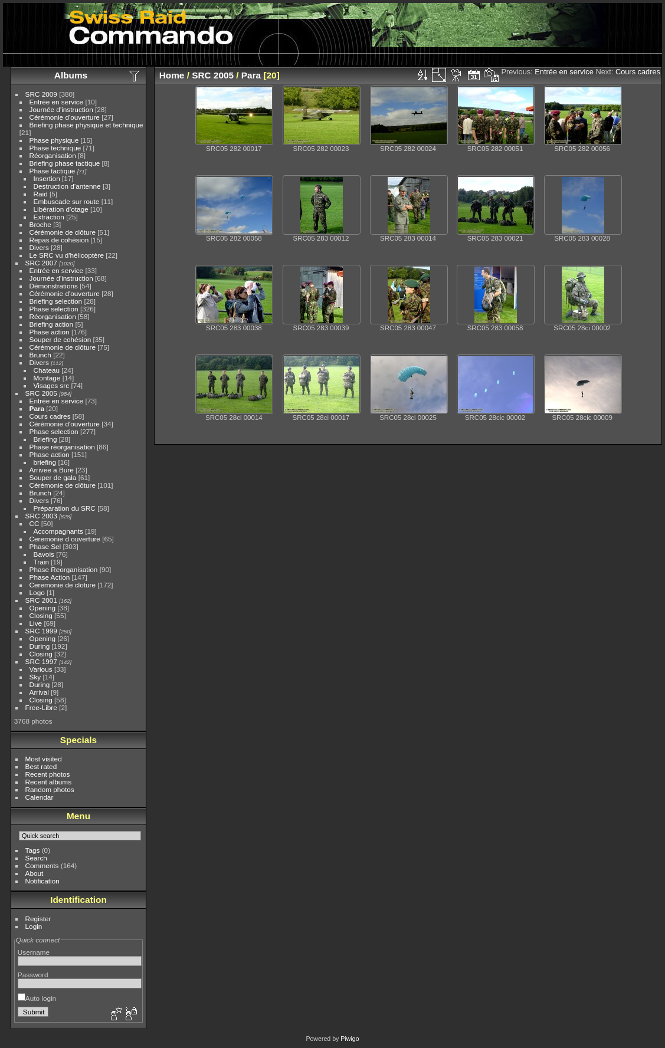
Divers (39, 247)
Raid (41, 194)
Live (36, 623)
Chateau (47, 370)
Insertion (47, 178)
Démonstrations (54, 286)
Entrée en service (57, 102)
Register (38, 918)
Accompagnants (58, 531)
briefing (45, 462)
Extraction (49, 217)
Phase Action (50, 577)
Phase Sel (45, 546)
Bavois (44, 554)
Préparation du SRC (65, 508)
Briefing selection (56, 301)
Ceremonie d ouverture (65, 539)
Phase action (50, 332)
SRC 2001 (41, 600)
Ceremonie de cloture (63, 585)
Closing (41, 615)
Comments (42, 865)
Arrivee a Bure (52, 470)
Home (172, 75)
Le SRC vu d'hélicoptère (67, 255)
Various (41, 669)
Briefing (45, 439)
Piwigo (349, 1038)
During (40, 646)
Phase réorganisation (62, 447)
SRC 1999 (41, 631)
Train (41, 562)
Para (37, 408)
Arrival (39, 692)
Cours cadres (50, 416)
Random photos (49, 789)
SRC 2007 (41, 263)
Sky (35, 677)
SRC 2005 (41, 393)
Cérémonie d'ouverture (65, 117)
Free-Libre (41, 707)
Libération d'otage (61, 209)
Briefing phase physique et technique (86, 125)
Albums (70, 75)
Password (33, 974)
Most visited (43, 759)
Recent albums (48, 782)
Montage (47, 378)
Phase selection (54, 309)
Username (34, 952)
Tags (32, 850)
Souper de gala (53, 477)
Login (33, 926)
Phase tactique (53, 171)
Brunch (40, 355)
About (34, 873)
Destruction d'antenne (67, 186)
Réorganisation (53, 155)
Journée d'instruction (61, 109)
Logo (37, 592)
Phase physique (54, 140)
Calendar (39, 797)
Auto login (37, 998)
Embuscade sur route (67, 201)
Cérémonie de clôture (63, 232)
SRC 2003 (41, 516)
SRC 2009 (41, 94)
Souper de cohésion (60, 339)
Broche (40, 224)
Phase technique (55, 148)
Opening (42, 608)
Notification (42, 881)
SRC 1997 (41, 661)
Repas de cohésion (59, 240)
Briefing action (52, 324)
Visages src (52, 385)
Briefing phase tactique (65, 163)
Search (36, 858)
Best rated (41, 766)
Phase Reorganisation (64, 569)
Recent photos (47, 774)
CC (35, 523)
